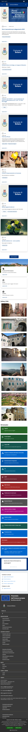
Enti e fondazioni (5, 623)
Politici (3, 625)
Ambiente (4, 654)
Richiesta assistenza (6, 709)
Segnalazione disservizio (6, 706)
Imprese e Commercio (6, 637)
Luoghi (3, 672)
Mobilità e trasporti (5, 644)
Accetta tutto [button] (10, 727)
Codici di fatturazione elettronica (7, 695)
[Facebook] (2, 614)
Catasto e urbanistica (6, 640)
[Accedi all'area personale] (24, 1)
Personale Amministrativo (7, 627)
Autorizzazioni (5, 657)
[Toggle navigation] (2, 4)
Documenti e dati (5, 628)
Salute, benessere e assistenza (7, 656)
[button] (14, 730)
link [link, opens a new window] (22, 725)
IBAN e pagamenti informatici (6, 693)
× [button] (26, 719)
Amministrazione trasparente (7, 714)
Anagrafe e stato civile (6, 634)
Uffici (3, 622)
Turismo (3, 642)
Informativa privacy (5, 716)
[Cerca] (25, 4)
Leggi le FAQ (4, 707)
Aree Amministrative (6, 620)
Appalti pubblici (5, 639)
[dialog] (14, 725)
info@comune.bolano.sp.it (8, 686)
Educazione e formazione (6, 649)
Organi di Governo (5, 618)
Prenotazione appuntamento (7, 704)
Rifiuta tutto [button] (18, 727)
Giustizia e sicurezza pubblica (7, 651)
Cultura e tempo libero (6, 635)
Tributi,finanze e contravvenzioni (8, 652)
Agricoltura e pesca (5, 659)
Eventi (3, 674)
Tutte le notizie (14, 256)
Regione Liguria (4, 1)
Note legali (4, 718)
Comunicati (4, 666)
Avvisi (4, 61)
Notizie (5, 26)
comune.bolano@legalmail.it (7, 690)
